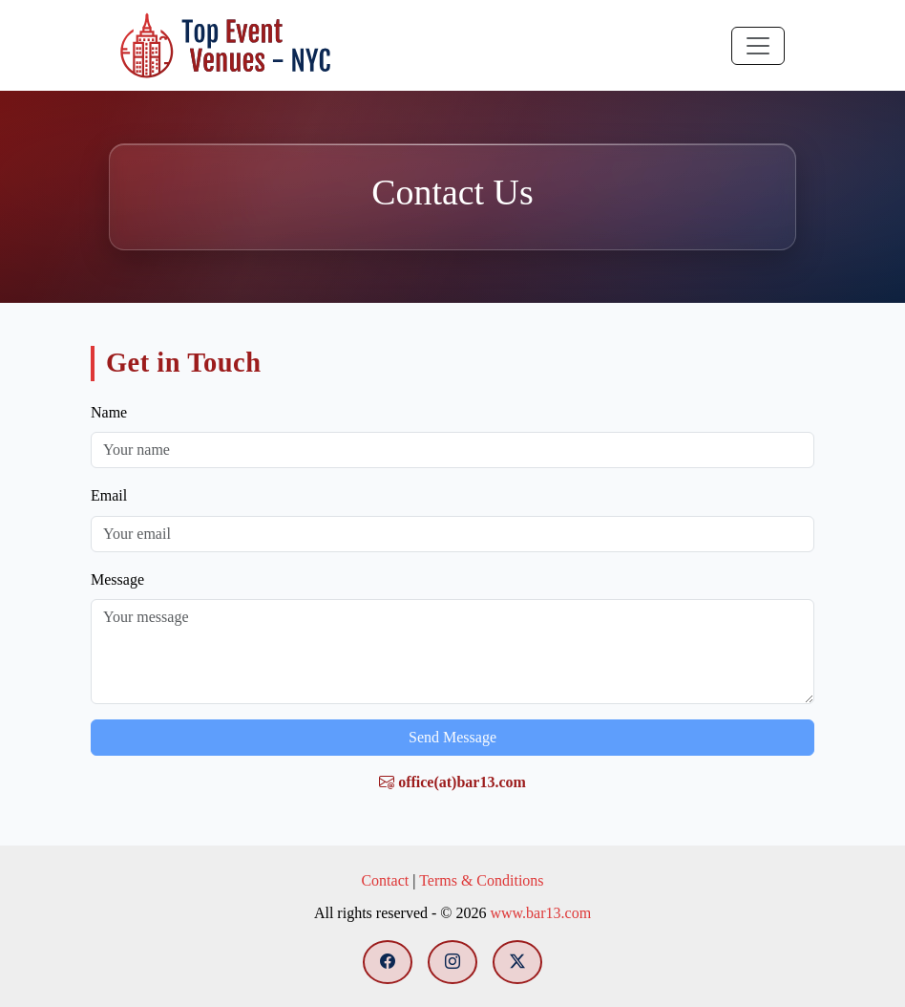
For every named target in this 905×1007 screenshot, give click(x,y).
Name (109, 412)
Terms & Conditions (481, 880)
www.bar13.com (540, 913)
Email (109, 495)
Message (117, 579)
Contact (385, 880)
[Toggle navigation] (758, 46)
